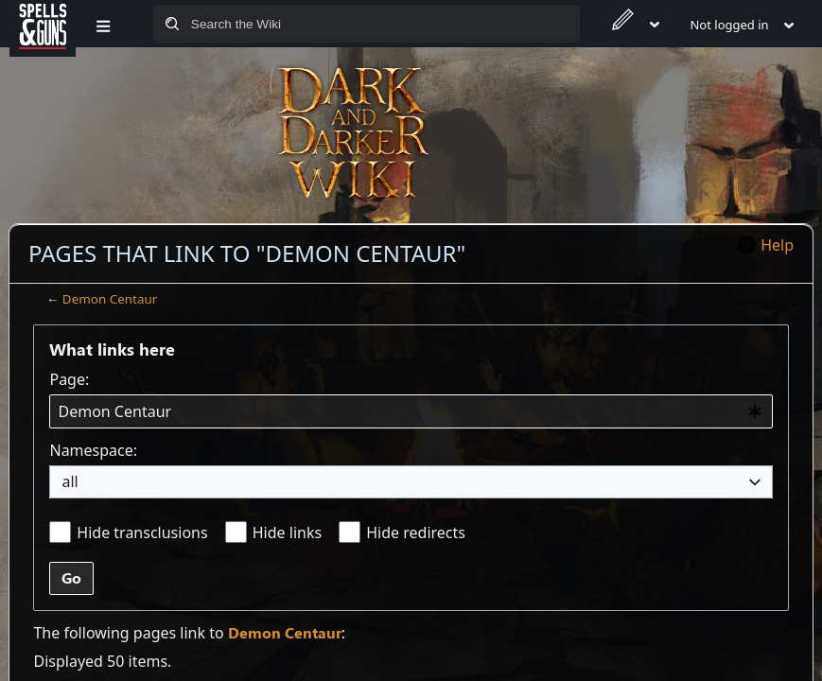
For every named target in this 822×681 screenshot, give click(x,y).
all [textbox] (69, 481)
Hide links (287, 532)
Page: (69, 379)
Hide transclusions (142, 532)
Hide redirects (415, 532)
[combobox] (410, 411)
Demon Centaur (110, 298)
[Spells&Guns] (42, 23)
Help (777, 245)
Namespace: (93, 450)
